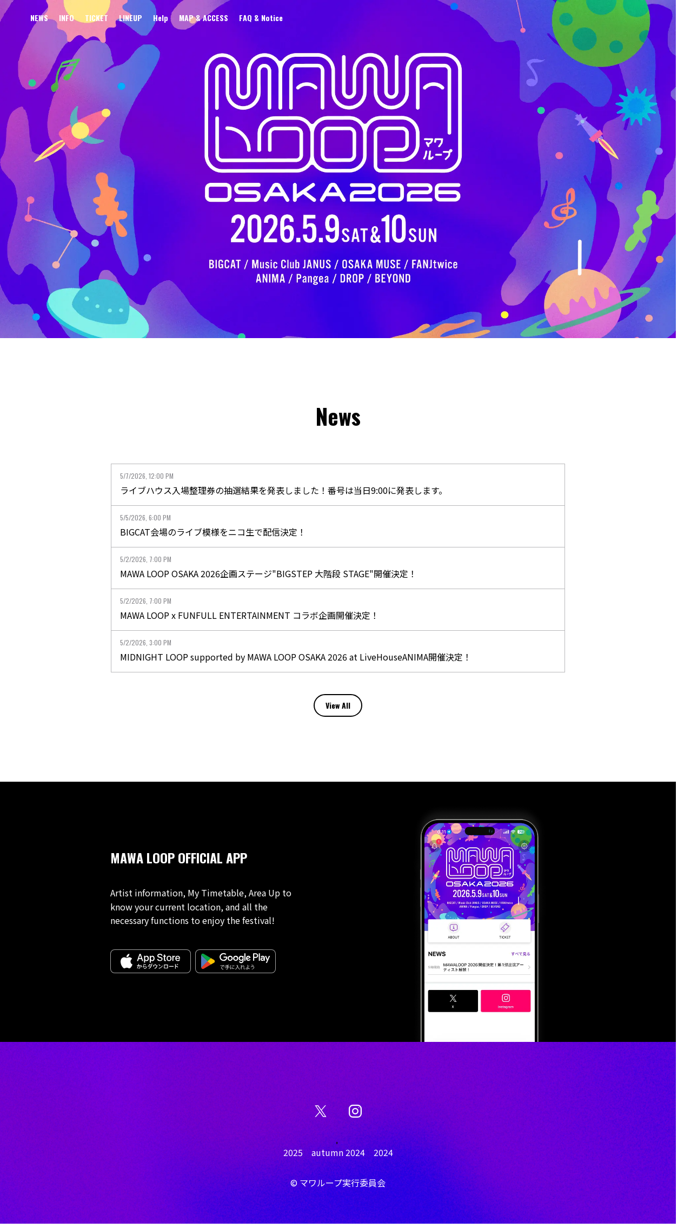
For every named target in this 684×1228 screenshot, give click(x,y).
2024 (383, 1152)
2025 (293, 1152)
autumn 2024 (338, 1152)
